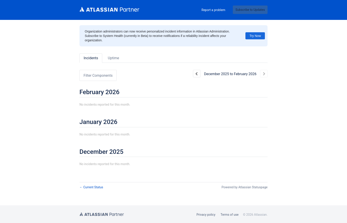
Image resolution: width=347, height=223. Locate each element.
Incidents (91, 58)
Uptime (113, 58)
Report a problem (214, 10)
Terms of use (230, 214)
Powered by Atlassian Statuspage (245, 187)
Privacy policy (206, 214)
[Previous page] (196, 73)
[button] (250, 10)
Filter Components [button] (98, 75)
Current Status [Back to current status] (91, 187)
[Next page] (264, 73)
